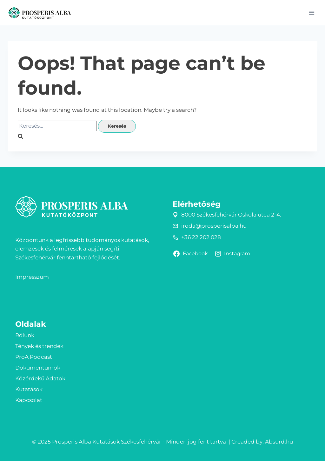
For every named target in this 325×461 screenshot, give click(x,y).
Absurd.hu (279, 441)
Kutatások (29, 389)
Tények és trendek (39, 346)
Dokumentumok (37, 367)
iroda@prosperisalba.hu (214, 226)
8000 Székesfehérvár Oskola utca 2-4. (231, 214)
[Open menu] (311, 12)
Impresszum (32, 277)
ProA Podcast (33, 357)
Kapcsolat (28, 400)
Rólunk (24, 335)
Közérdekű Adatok (40, 378)
